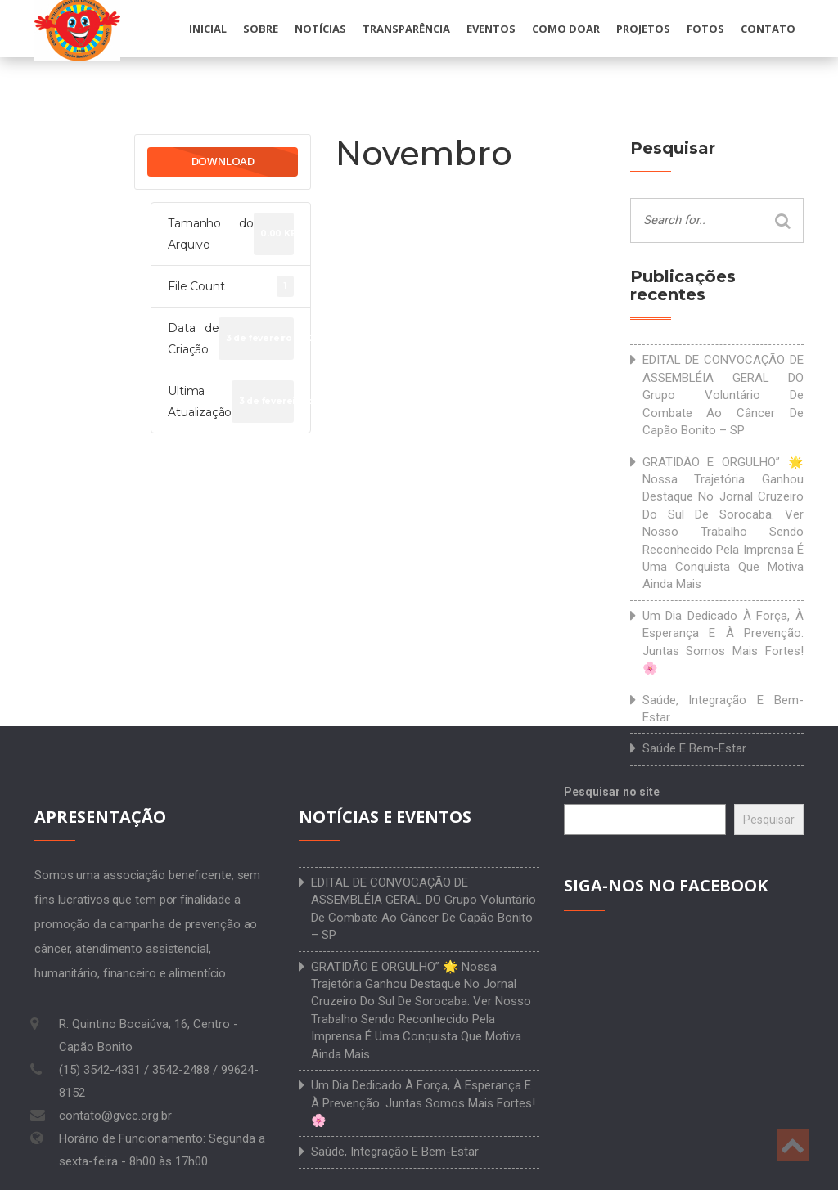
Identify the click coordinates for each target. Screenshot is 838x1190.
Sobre (260, 28)
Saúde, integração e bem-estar (723, 709)
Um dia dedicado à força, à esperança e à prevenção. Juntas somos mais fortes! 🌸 (723, 642)
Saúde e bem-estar (694, 748)
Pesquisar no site (612, 791)
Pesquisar (769, 819)
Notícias (320, 28)
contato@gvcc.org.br (115, 1115)
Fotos (705, 28)
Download (223, 161)
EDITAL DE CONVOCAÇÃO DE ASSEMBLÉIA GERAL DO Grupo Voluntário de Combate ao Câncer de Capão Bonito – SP (723, 395)
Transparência (406, 28)
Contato (768, 28)
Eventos (491, 28)
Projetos (643, 28)
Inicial (208, 28)
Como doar (566, 28)
